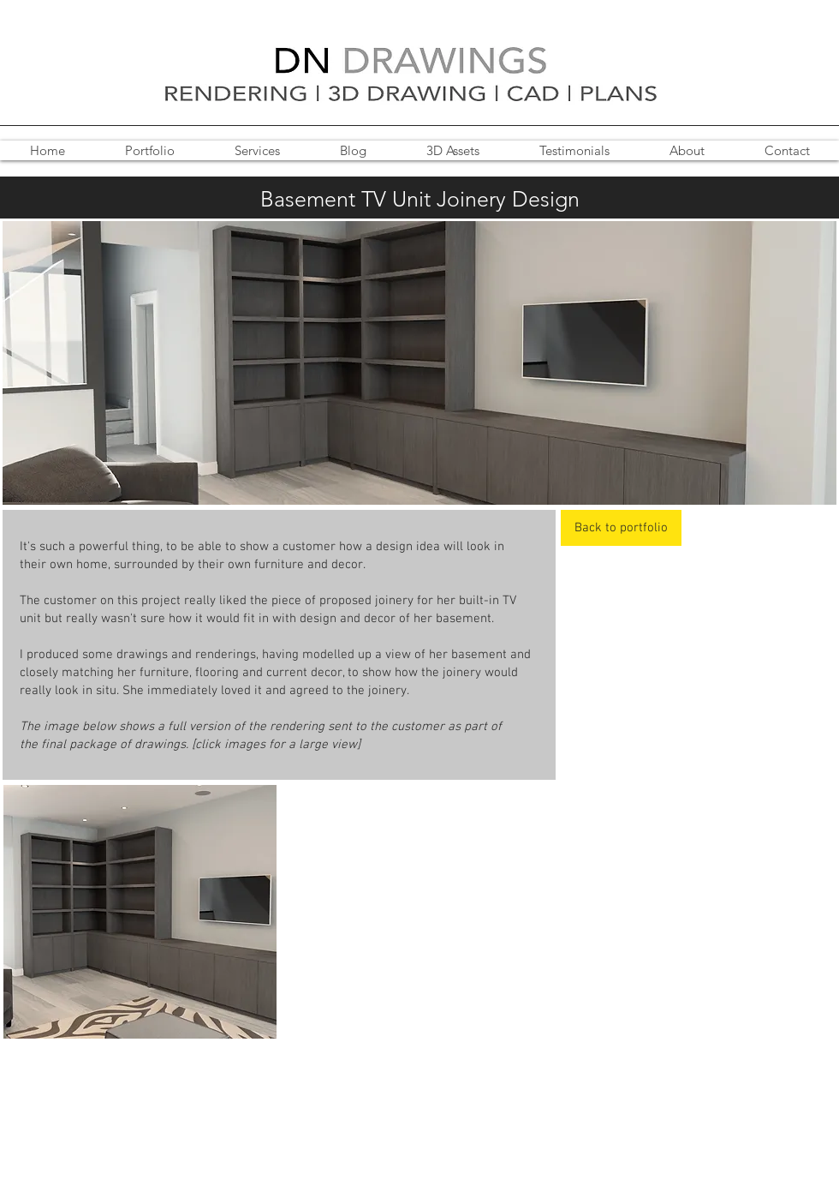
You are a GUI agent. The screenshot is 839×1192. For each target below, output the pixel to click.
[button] (140, 911)
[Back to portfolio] (621, 528)
